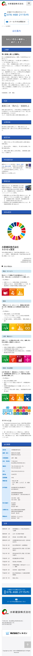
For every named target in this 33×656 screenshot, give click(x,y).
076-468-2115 (17, 466)
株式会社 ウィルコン (17, 516)
